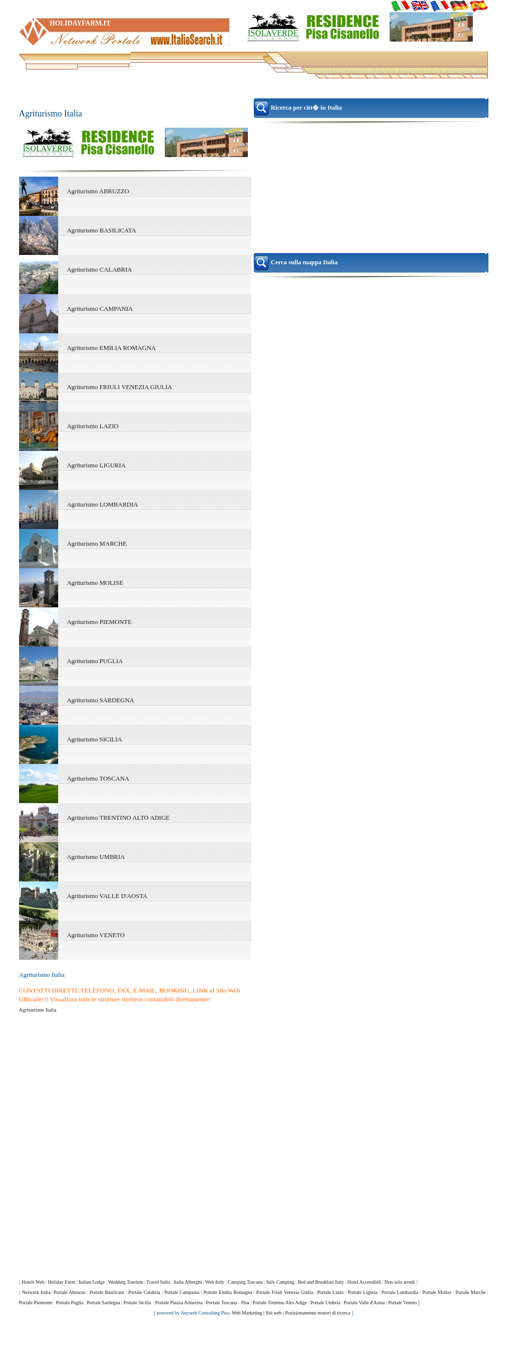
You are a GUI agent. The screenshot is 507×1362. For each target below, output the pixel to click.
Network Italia (36, 1292)
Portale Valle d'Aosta (364, 1302)
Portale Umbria (325, 1302)
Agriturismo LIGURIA (96, 465)
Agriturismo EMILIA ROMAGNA (111, 347)
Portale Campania (181, 1292)
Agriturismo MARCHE (97, 543)
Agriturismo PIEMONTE (99, 621)
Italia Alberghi (188, 1282)
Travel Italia (158, 1282)
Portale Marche (470, 1292)
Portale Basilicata (106, 1292)
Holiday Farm (61, 1282)
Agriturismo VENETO (96, 935)
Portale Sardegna (103, 1302)
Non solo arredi (399, 1282)
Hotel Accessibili (364, 1282)
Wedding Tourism (125, 1282)
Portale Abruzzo (70, 1292)
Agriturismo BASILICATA (101, 230)
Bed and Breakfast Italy (321, 1282)
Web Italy (214, 1282)
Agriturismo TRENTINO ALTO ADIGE (118, 817)
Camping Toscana (245, 1282)
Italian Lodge (92, 1282)
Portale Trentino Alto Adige (280, 1302)
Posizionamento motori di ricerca (317, 1313)
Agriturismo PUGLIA (95, 661)
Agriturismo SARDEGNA (100, 700)
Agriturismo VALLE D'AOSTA (107, 896)
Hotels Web (33, 1282)
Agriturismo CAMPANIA (100, 308)
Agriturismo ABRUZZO (98, 191)
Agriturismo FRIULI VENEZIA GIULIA (119, 387)
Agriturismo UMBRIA (96, 856)
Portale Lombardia (399, 1292)
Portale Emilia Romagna (227, 1292)
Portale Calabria (144, 1292)
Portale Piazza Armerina (178, 1302)
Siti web (273, 1313)
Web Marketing (247, 1313)
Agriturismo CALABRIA (99, 269)
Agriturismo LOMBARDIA (102, 504)
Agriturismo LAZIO (93, 426)
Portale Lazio (330, 1292)
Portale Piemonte (36, 1302)
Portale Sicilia (137, 1302)
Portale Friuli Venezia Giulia (284, 1292)
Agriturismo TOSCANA (98, 778)
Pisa (245, 1302)
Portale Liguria (362, 1292)
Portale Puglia (69, 1302)
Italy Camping (280, 1282)
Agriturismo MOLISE (95, 582)
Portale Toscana (221, 1302)
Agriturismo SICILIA (94, 739)
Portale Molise (436, 1292)
